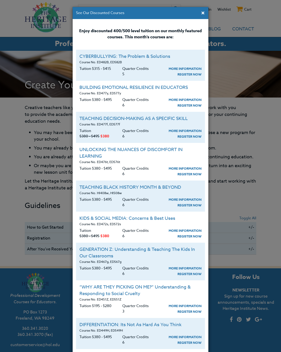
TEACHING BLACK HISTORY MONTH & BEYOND (130, 187)
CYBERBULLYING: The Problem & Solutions (124, 56)
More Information (185, 68)
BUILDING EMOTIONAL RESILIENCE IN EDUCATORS (133, 87)
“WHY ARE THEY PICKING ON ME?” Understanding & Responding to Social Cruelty (135, 290)
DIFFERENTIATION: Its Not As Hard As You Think (130, 324)
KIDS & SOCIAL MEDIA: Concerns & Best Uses (127, 218)
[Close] (203, 13)
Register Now (189, 74)
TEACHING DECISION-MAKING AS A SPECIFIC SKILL (133, 118)
